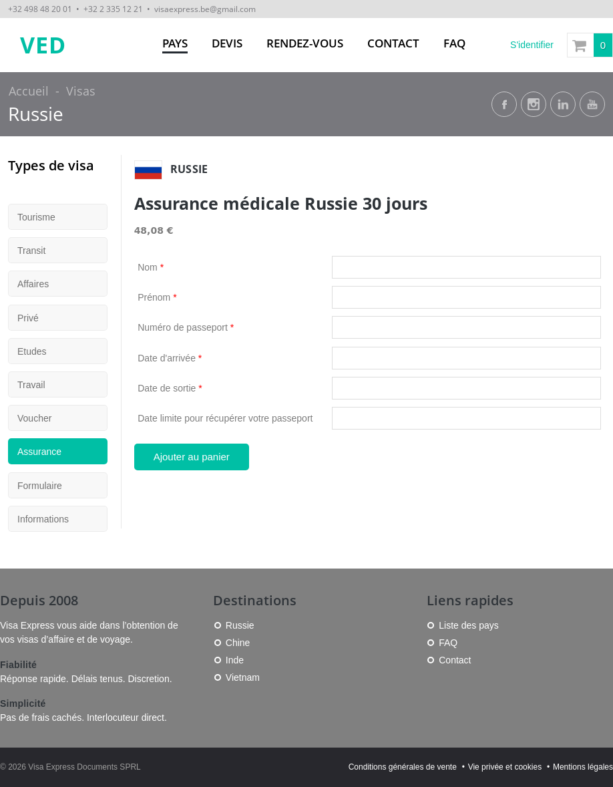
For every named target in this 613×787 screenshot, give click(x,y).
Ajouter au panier (192, 456)
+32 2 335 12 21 (113, 8)
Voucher (34, 418)
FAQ (454, 43)
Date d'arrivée (170, 358)
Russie (35, 114)
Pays (175, 43)
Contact (393, 43)
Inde (235, 660)
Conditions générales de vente (403, 767)
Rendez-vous (304, 43)
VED (43, 45)
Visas (80, 91)
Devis (227, 43)
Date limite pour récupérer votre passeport (225, 418)
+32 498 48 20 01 (40, 8)
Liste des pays (469, 625)
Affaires (33, 284)
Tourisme (36, 217)
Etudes (32, 351)
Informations (43, 519)
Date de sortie (170, 388)
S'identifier (532, 44)
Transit (31, 250)
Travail (31, 384)
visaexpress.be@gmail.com (205, 8)
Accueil (29, 91)
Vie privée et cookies (505, 767)
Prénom (157, 297)
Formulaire (39, 485)
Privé (28, 318)
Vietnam (243, 677)
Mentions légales (583, 767)
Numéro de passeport (186, 327)
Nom (151, 267)
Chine (238, 642)
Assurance (39, 451)
